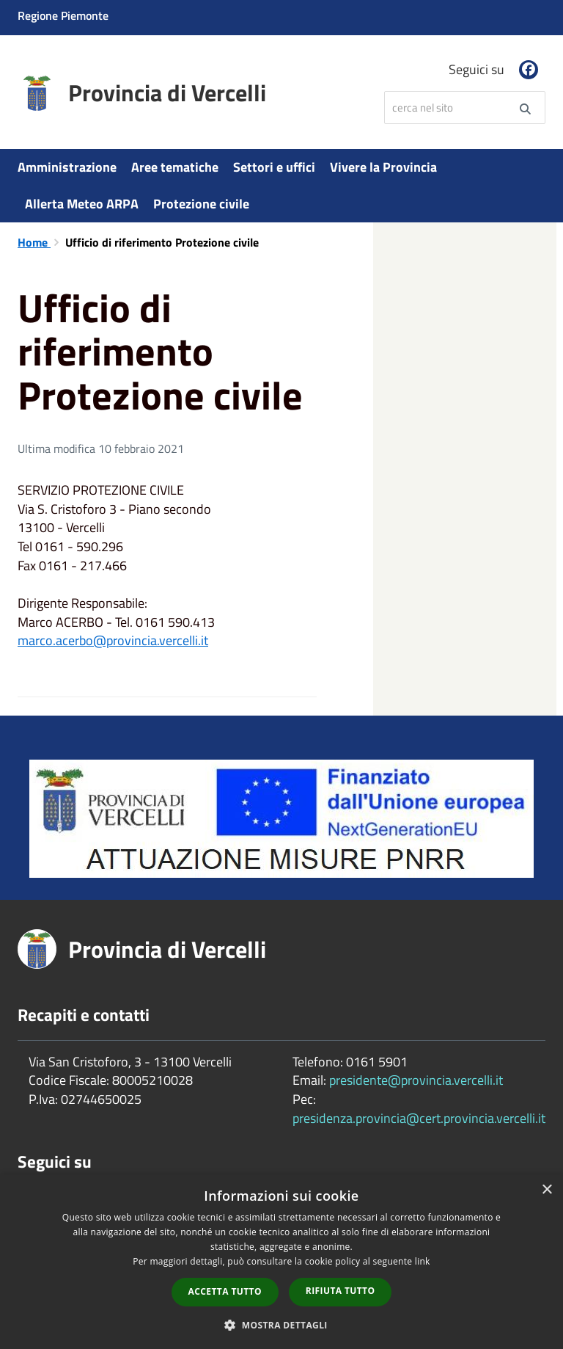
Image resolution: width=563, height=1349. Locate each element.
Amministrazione (67, 167)
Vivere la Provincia (383, 167)
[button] (281, 1324)
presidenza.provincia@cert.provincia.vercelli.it (418, 1118)
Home (34, 242)
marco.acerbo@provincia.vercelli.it (113, 640)
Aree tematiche (174, 167)
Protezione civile (201, 204)
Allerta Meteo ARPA (82, 204)
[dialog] (281, 1261)
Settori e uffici (274, 167)
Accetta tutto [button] (225, 1291)
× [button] (546, 1190)
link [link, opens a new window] (422, 1261)
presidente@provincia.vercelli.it (416, 1080)
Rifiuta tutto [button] (340, 1290)
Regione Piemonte (63, 15)
